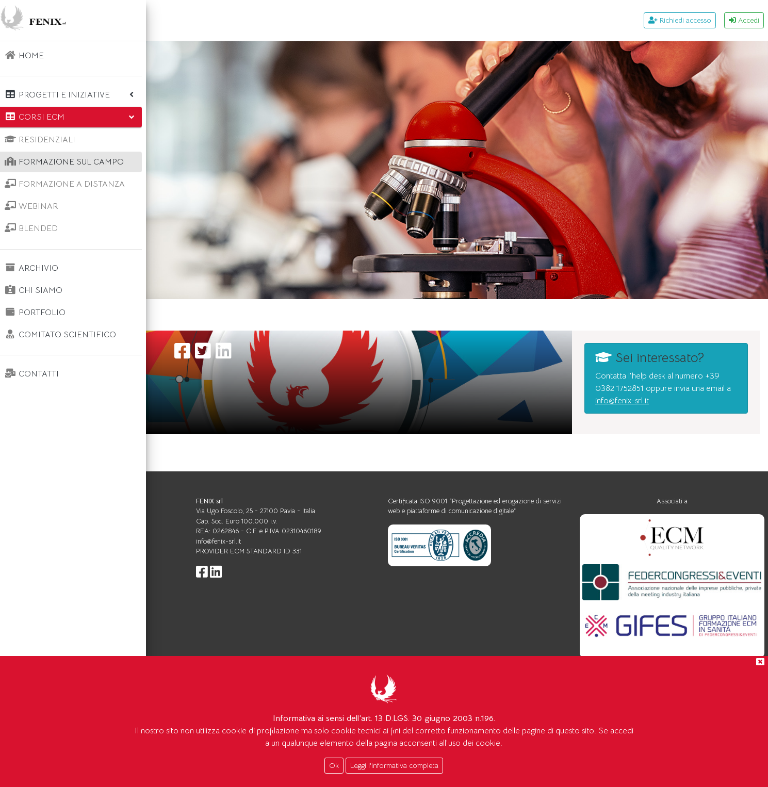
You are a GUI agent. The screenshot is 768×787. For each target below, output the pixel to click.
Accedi (744, 20)
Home (179, 314)
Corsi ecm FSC (236, 314)
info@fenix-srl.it (661, 429)
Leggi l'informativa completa (394, 765)
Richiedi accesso (679, 20)
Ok (334, 765)
